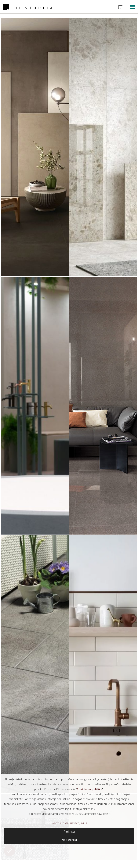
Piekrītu (69, 832)
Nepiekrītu (69, 840)
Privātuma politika (89, 789)
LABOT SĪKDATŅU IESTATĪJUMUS (69, 823)
